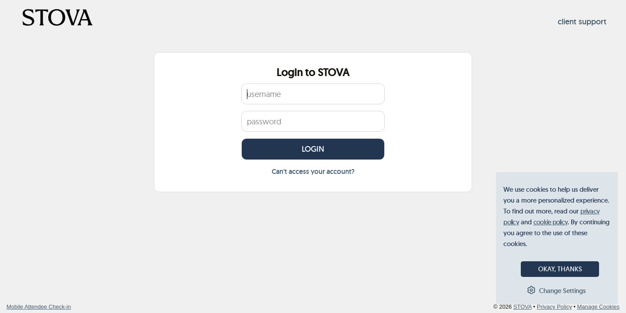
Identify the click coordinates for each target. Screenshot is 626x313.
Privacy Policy (554, 306)
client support (582, 22)
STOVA (522, 306)
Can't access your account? (313, 171)
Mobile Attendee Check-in (39, 306)
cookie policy (550, 222)
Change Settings (562, 290)
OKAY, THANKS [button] (560, 269)
